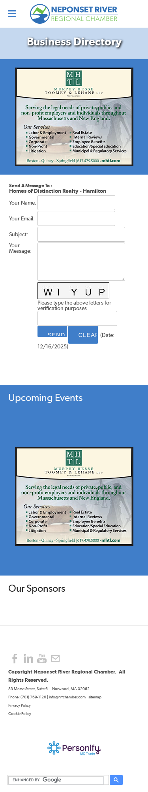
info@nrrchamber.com (67, 697)
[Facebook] (15, 658)
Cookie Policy (19, 713)
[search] (57, 780)
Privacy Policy (20, 705)
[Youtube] (42, 658)
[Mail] (55, 658)
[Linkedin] (28, 658)
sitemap (94, 697)
